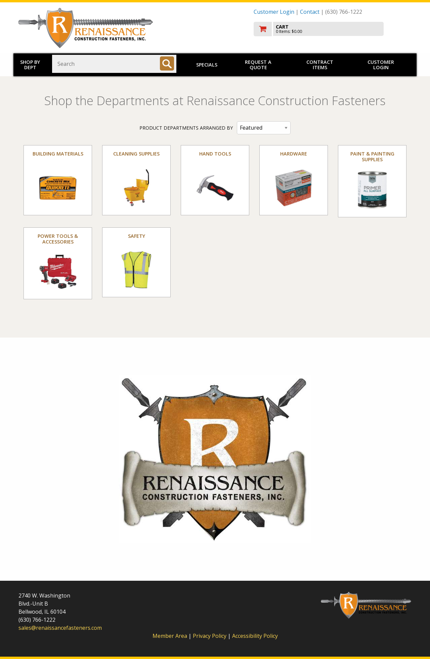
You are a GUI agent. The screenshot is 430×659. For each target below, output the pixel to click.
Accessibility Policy (255, 636)
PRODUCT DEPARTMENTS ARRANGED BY (186, 128)
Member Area (170, 636)
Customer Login (274, 11)
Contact (309, 11)
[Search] (167, 63)
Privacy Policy (210, 636)
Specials (206, 64)
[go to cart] (333, 29)
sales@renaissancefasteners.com (60, 627)
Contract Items (319, 65)
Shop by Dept (30, 65)
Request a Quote (258, 65)
